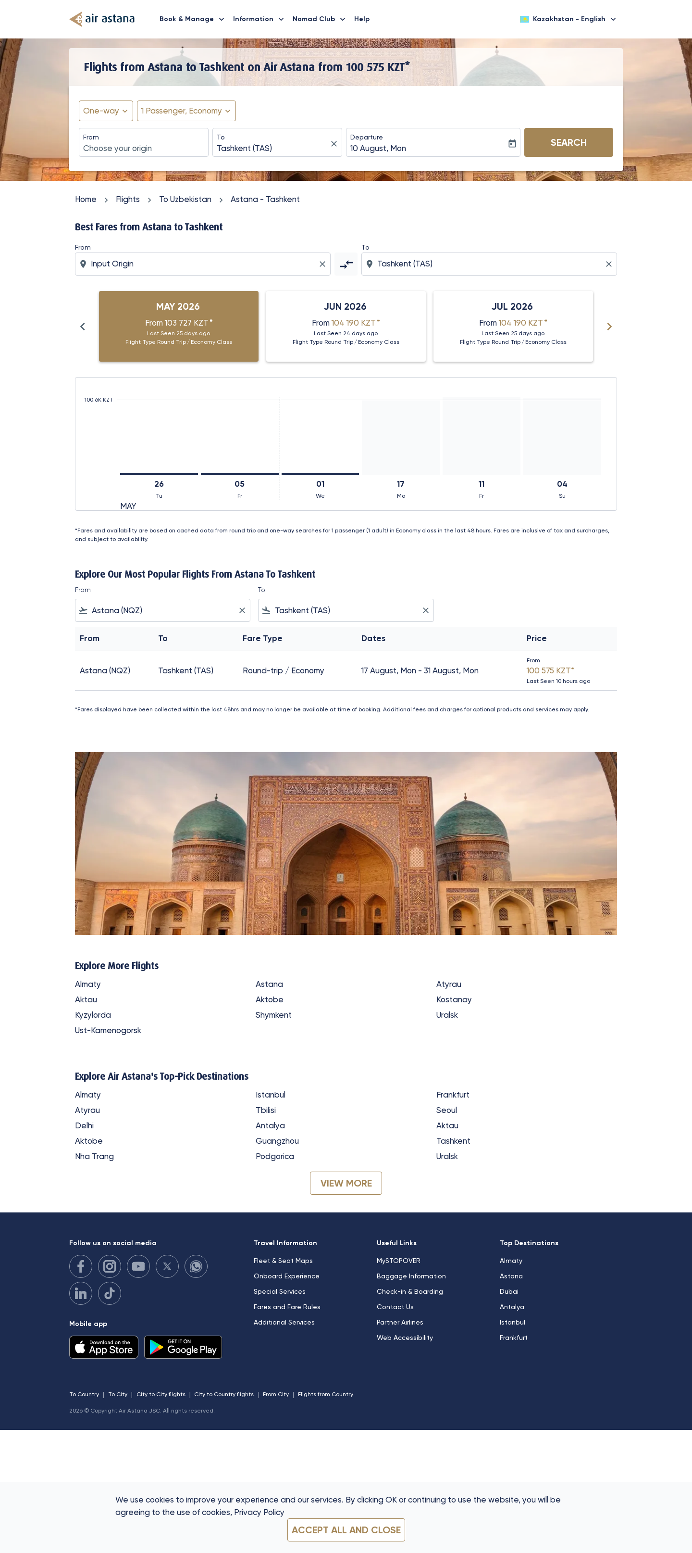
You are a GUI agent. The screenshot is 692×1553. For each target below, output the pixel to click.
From (91, 137)
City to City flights (160, 1394)
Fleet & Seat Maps (283, 1260)
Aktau (86, 999)
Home (86, 199)
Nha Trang (94, 1156)
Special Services (280, 1291)
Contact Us (395, 1307)
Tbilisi (266, 1110)
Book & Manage (194, 19)
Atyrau (448, 984)
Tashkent (453, 1141)
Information (261, 19)
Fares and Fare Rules (287, 1307)
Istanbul (270, 1094)
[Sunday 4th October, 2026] (562, 437)
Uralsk (447, 1015)
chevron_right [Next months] (609, 326)
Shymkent (274, 1015)
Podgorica (275, 1156)
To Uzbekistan (185, 199)
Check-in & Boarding (410, 1291)
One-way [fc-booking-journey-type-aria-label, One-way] (101, 110)
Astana (269, 984)
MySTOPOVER (398, 1260)
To (221, 137)
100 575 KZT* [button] (378, 67)
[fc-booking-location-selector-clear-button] (335, 143)
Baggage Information (411, 1276)
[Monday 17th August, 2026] (401, 437)
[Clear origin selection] (324, 264)
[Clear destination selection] (610, 264)
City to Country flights (224, 1394)
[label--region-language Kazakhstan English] (568, 19)
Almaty (88, 984)
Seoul (446, 1110)
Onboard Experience (287, 1276)
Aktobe (270, 999)
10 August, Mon (378, 148)
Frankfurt (453, 1094)
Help (362, 19)
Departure (366, 137)
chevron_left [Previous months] (82, 326)
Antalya (270, 1125)
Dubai (509, 1291)
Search (569, 142)
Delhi (84, 1125)
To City (117, 1394)
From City (276, 1394)
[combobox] (143, 148)
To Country (84, 1394)
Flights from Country (325, 1394)
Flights (128, 199)
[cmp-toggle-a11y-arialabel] (346, 264)
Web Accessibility (405, 1337)
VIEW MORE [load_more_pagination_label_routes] (346, 1183)
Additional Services (284, 1322)
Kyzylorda (93, 1015)
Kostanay (454, 999)
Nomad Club (321, 19)
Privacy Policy (259, 1512)
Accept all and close (346, 1530)
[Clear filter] (242, 610)
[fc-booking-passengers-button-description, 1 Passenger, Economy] (181, 111)
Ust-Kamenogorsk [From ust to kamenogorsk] (108, 1030)
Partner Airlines (400, 1322)
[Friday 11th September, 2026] (481, 436)
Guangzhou (277, 1141)
